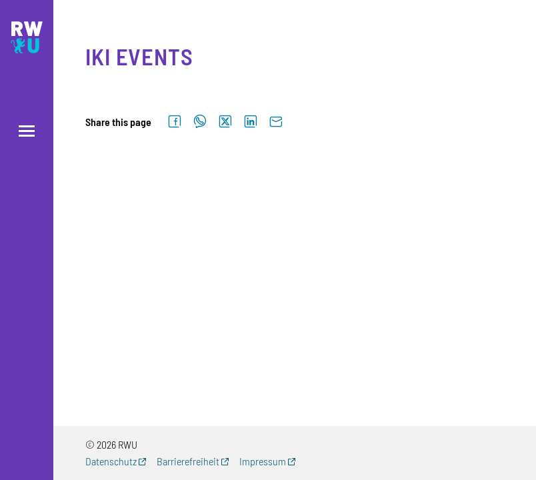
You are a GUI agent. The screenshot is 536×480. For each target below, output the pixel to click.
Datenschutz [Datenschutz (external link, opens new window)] (111, 461)
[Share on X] (225, 122)
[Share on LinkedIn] (250, 122)
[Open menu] (26, 131)
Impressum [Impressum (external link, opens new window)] (262, 461)
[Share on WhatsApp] (200, 122)
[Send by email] (276, 122)
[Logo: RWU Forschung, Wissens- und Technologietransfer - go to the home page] (27, 37)
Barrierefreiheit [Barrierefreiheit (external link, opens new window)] (188, 461)
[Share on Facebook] (174, 122)
